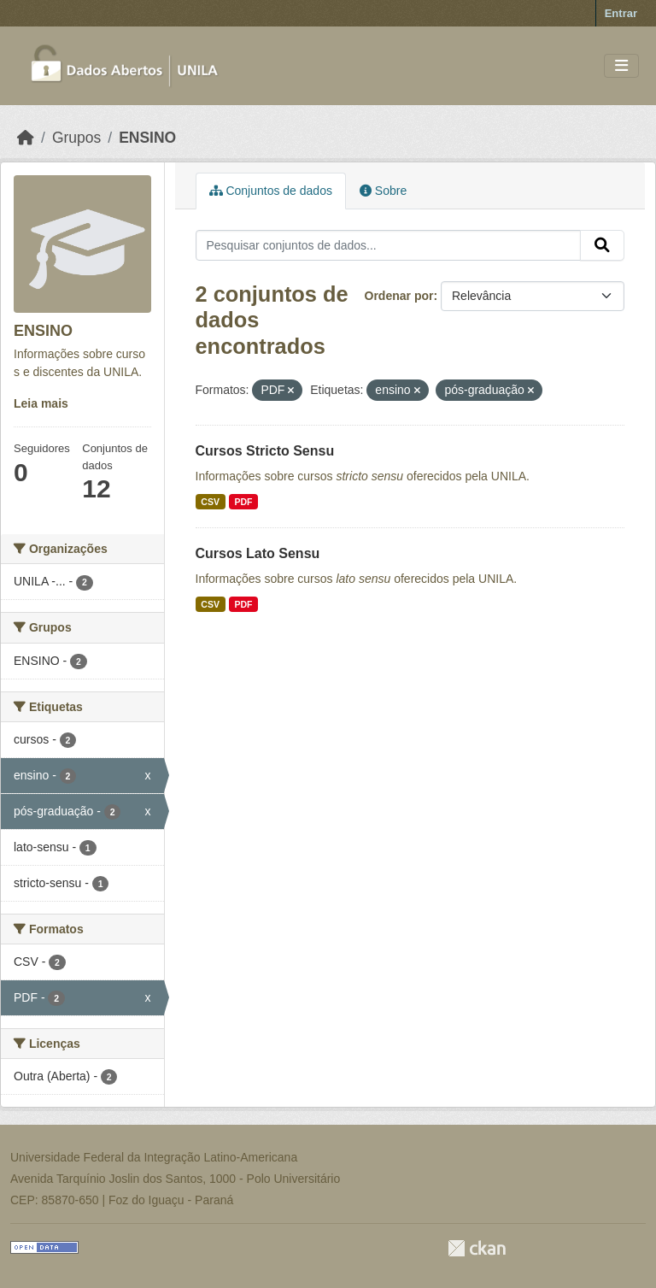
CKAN (477, 1248)
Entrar (621, 13)
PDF (243, 502)
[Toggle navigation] (621, 66)
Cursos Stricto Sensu (265, 451)
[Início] (25, 137)
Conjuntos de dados (270, 190)
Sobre (383, 190)
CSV (210, 502)
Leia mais (41, 403)
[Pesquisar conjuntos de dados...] (389, 245)
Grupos (76, 137)
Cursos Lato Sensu (258, 553)
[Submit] (602, 245)
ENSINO (147, 137)
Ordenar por (399, 296)
